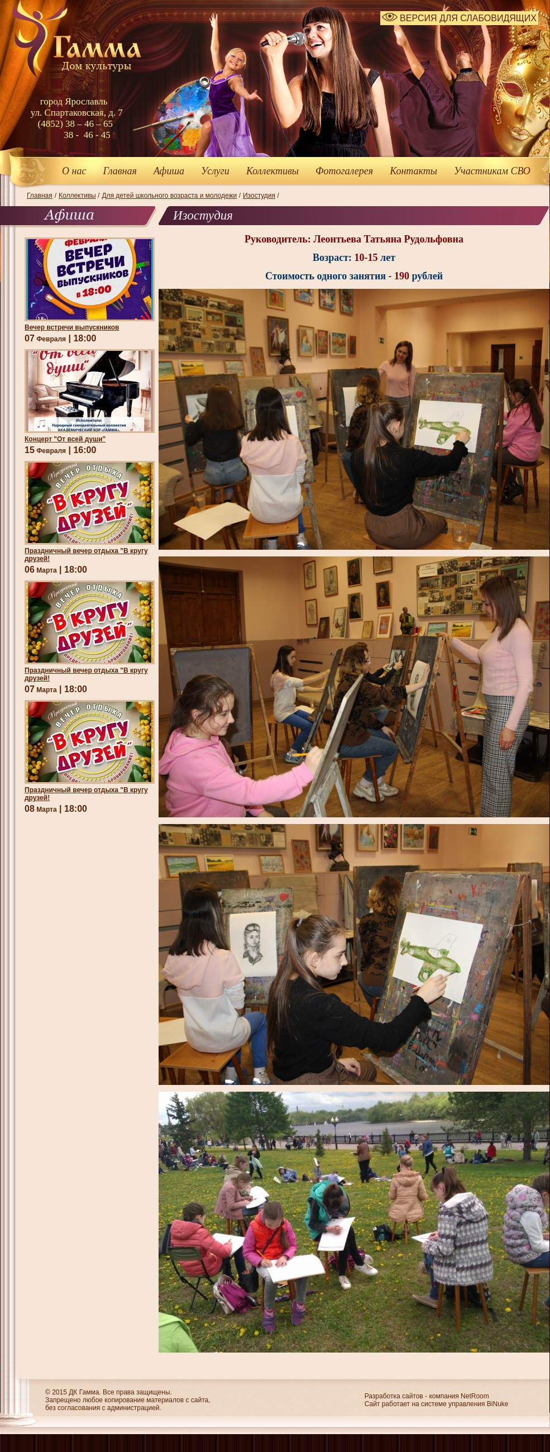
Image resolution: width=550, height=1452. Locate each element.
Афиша (169, 171)
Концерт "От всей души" (65, 439)
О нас (74, 171)
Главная (119, 171)
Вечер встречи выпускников (72, 327)
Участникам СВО (492, 171)
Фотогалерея (344, 171)
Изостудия (259, 195)
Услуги (215, 171)
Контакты (413, 171)
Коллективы (272, 171)
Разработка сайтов (394, 1396)
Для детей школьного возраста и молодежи (169, 195)
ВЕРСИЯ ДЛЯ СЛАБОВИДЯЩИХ (459, 18)
